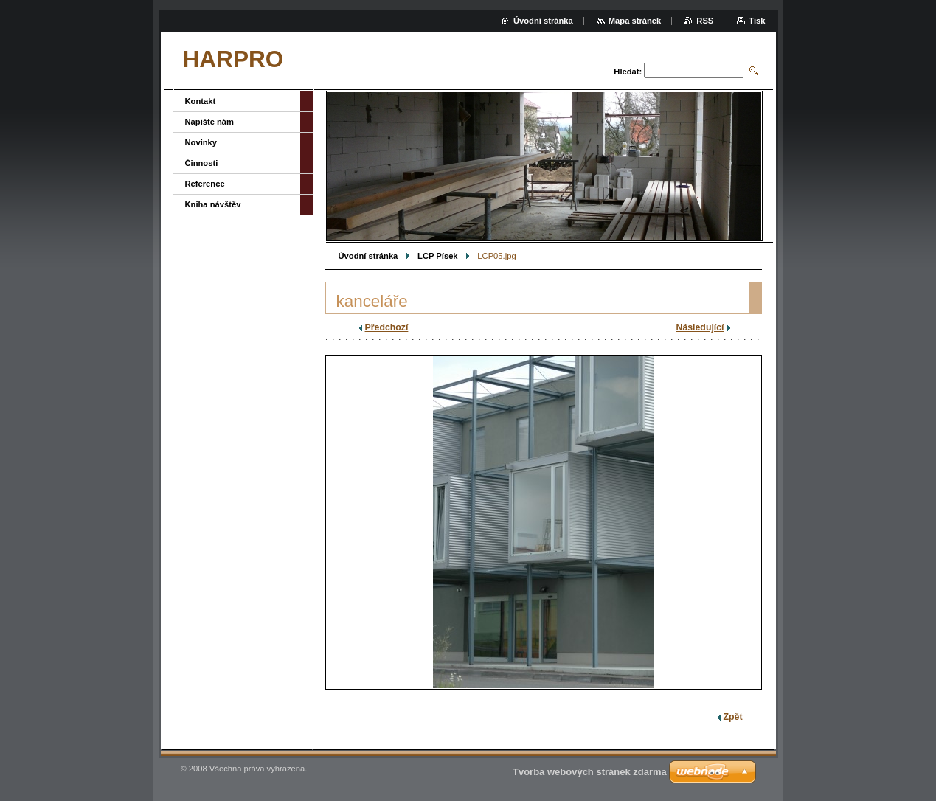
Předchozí (387, 327)
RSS (704, 20)
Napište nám (210, 121)
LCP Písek (437, 256)
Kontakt (200, 101)
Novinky (201, 142)
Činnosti (201, 163)
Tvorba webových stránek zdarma (590, 771)
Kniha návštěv (213, 204)
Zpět (733, 717)
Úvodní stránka (368, 256)
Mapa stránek (635, 20)
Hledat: (628, 71)
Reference (205, 183)
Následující (700, 327)
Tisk (757, 20)
